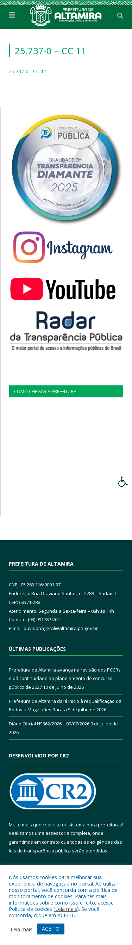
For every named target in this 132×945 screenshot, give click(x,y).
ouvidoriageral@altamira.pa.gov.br (61, 628)
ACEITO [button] (50, 928)
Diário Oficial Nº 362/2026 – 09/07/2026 (49, 723)
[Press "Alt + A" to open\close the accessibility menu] (123, 482)
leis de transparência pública (40, 851)
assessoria (57, 833)
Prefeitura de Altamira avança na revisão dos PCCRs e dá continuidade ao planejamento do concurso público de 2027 (65, 678)
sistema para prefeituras (95, 824)
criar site (52, 824)
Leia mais (66, 909)
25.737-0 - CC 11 (27, 71)
